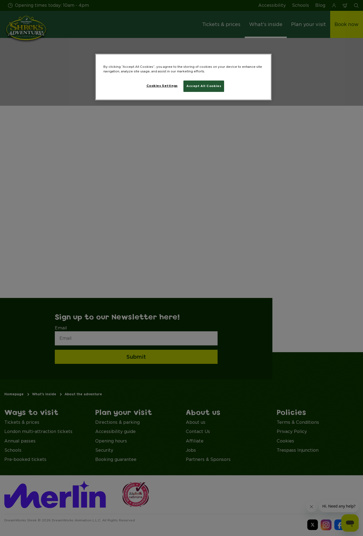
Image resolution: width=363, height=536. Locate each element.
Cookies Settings (162, 86)
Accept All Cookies (203, 86)
